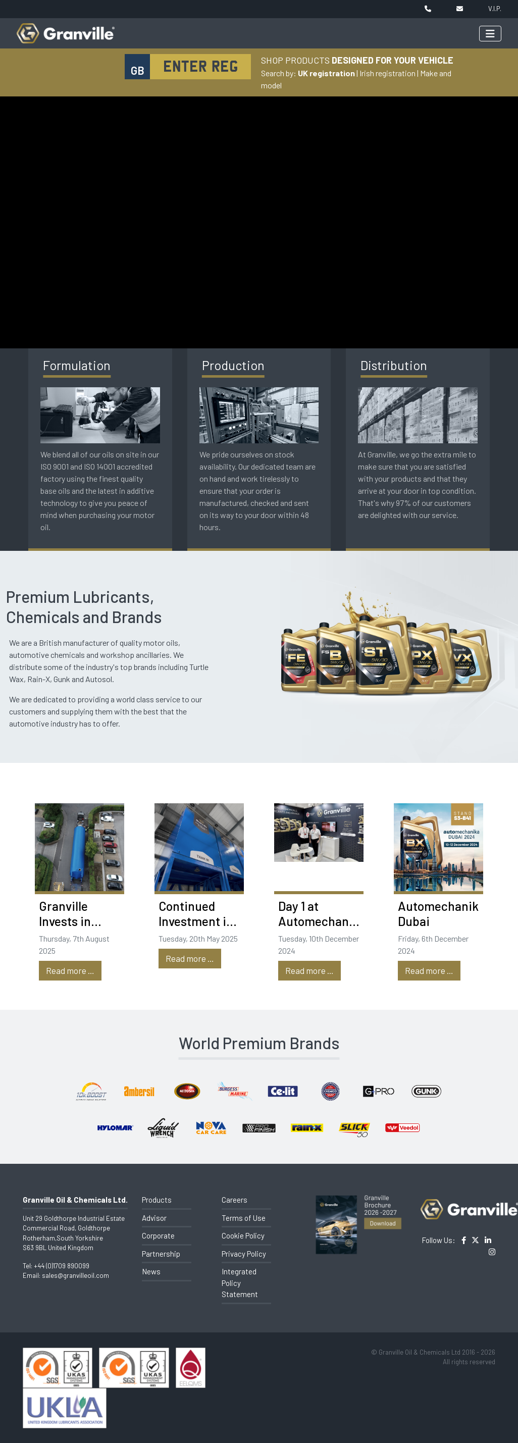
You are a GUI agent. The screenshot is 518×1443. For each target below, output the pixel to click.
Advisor (154, 1217)
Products (157, 1199)
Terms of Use (244, 1217)
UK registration (326, 73)
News (151, 1271)
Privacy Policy (244, 1253)
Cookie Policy (243, 1235)
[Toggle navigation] (490, 33)
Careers (234, 1199)
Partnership (161, 1253)
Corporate (158, 1235)
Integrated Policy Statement (240, 1283)
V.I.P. (494, 9)
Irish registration (387, 73)
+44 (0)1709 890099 (61, 1266)
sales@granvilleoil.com (75, 1275)
